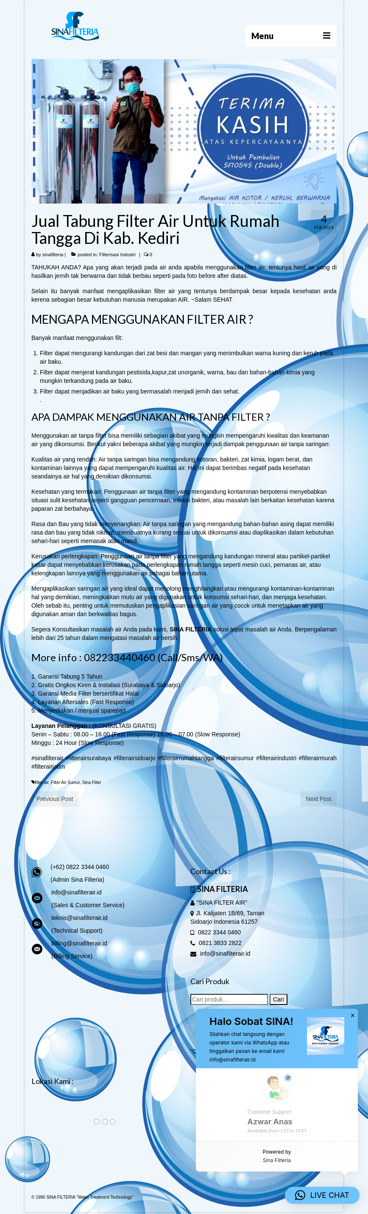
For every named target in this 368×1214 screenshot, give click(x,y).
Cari (278, 999)
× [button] (353, 1015)
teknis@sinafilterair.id (79, 917)
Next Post (319, 798)
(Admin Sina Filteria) (77, 879)
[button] (322, 1195)
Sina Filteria (277, 1160)
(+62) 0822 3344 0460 (79, 866)
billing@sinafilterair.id (79, 943)
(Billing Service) (71, 956)
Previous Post (54, 798)
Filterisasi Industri (117, 254)
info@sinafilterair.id (76, 892)
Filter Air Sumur (65, 782)
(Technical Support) (77, 930)
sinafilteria (53, 254)
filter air (41, 782)
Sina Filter (91, 782)
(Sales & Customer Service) (88, 905)
